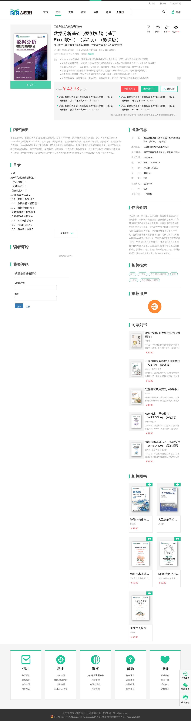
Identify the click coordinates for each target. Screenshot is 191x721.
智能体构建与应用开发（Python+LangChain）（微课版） (140, 519)
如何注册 (61, 675)
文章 (70, 12)
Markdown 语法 (61, 688)
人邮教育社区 (24, 14)
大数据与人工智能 (149, 280)
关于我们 (26, 675)
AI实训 (120, 12)
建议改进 (130, 684)
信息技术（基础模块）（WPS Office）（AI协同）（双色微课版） (161, 415)
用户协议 (26, 688)
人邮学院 (95, 679)
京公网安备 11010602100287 (65, 716)
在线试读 (170, 88)
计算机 (142, 274)
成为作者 (130, 688)
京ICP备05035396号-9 (90, 716)
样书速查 (130, 675)
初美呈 (91, 53)
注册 (162, 3)
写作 (174, 11)
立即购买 (126, 88)
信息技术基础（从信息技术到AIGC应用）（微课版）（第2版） (140, 573)
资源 (82, 12)
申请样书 (150, 88)
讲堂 (95, 12)
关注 (30, 84)
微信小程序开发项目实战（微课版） (162, 334)
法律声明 (26, 684)
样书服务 (165, 675)
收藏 (166, 28)
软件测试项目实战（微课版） (162, 388)
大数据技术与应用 (158, 274)
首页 (45, 12)
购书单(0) (175, 3)
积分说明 (61, 684)
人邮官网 (95, 688)
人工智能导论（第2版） (168, 519)
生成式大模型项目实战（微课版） (140, 627)
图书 (57, 12)
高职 (132, 274)
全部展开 (64, 233)
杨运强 (132, 523)
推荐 (157, 28)
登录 (151, 3)
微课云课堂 (95, 684)
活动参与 (165, 684)
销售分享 (165, 688)
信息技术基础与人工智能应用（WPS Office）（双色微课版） (162, 443)
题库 (107, 12)
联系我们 (26, 679)
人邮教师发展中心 (95, 675)
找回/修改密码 (60, 679)
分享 (148, 28)
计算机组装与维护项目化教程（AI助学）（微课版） (162, 362)
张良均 (166, 578)
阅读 (176, 28)
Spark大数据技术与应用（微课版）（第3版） (168, 573)
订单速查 (130, 679)
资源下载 (165, 679)
